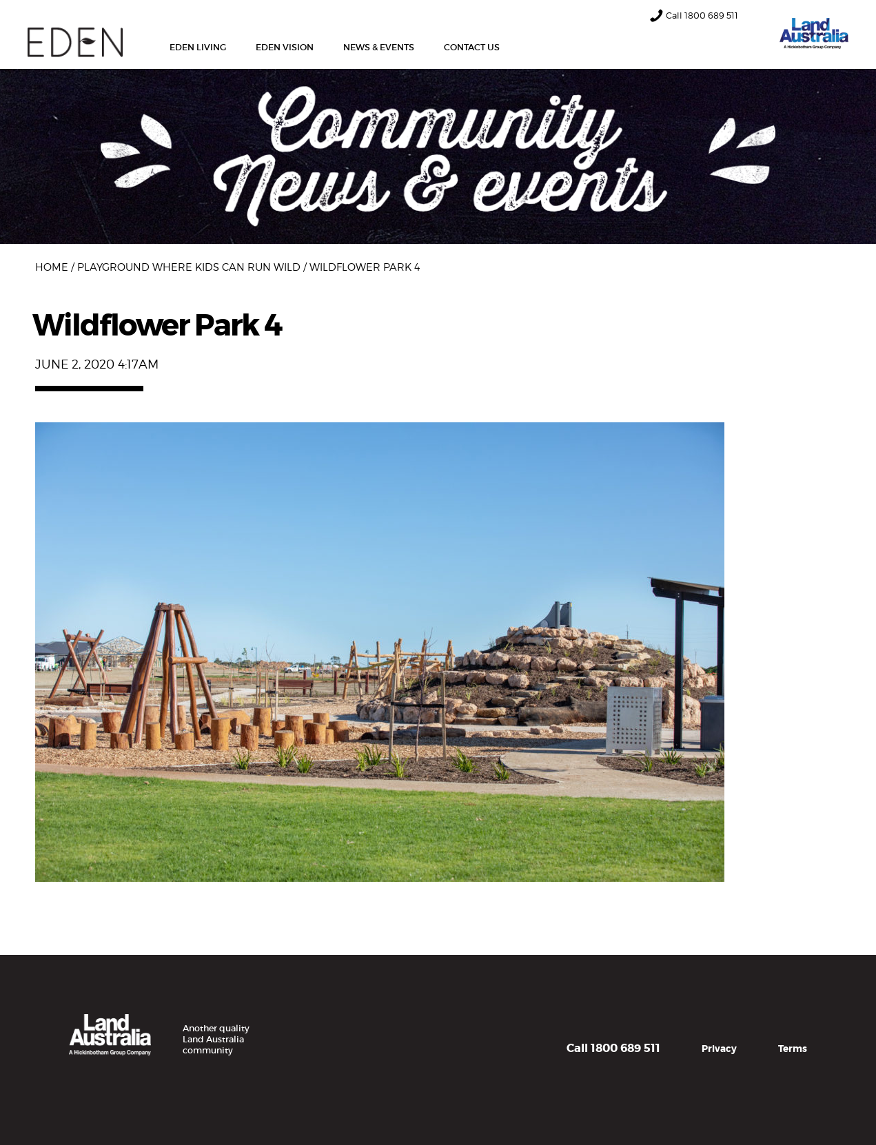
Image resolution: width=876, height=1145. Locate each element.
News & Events (378, 47)
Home (51, 267)
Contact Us (472, 47)
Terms (792, 1049)
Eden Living (198, 47)
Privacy (719, 1049)
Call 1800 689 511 (613, 1048)
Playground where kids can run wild (189, 267)
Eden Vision (285, 47)
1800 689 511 (711, 15)
